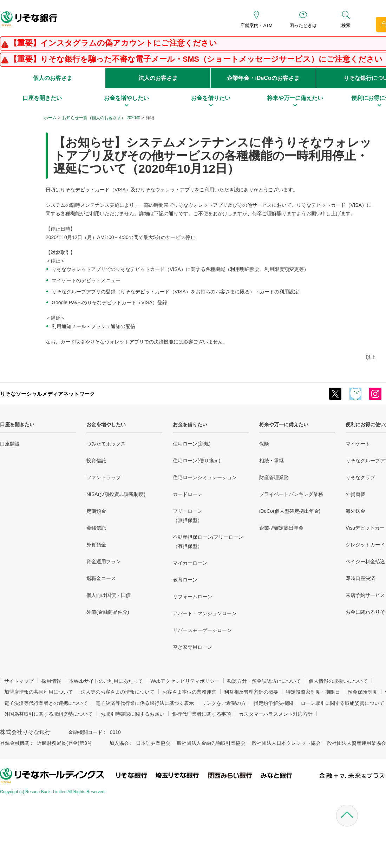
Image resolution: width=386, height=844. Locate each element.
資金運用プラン (103, 561)
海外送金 (355, 511)
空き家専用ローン (192, 647)
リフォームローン (192, 596)
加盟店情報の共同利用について (38, 692)
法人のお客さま (158, 78)
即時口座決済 (360, 578)
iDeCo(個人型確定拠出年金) (289, 511)
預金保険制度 (362, 692)
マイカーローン (190, 563)
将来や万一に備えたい (283, 424)
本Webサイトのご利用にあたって (106, 681)
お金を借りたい (190, 424)
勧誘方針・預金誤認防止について (264, 681)
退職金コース (101, 578)
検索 (346, 25)
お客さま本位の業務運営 (189, 692)
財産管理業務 (274, 477)
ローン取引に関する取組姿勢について (342, 703)
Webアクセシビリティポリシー (185, 681)
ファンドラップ (103, 477)
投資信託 (96, 460)
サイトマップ (19, 681)
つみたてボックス (106, 444)
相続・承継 (271, 460)
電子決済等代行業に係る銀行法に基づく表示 (145, 703)
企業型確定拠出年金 (281, 528)
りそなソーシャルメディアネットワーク (47, 394)
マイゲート (358, 444)
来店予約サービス (365, 595)
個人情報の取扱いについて (338, 681)
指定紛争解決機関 (273, 703)
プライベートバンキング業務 (291, 494)
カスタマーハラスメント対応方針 (276, 714)
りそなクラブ (360, 477)
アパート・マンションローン (205, 613)
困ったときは (303, 25)
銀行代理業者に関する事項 (201, 714)
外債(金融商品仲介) (107, 612)
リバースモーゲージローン (202, 630)
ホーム (50, 117)
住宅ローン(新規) (191, 444)
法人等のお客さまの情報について (118, 692)
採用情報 (51, 681)
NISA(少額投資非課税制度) (115, 494)
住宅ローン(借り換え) (196, 460)
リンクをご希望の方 (224, 703)
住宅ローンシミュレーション (205, 477)
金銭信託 (96, 528)
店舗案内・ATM (256, 25)
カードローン (187, 494)
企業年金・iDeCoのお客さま (263, 78)
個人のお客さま (52, 78)
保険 (264, 444)
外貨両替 (355, 494)
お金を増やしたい (106, 424)
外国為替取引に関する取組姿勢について (48, 714)
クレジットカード (365, 544)
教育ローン (185, 580)
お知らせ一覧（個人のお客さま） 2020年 (101, 117)
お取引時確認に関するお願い (132, 714)
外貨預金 (96, 544)
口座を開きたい (17, 424)
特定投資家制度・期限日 (313, 692)
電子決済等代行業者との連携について (46, 703)
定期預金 (96, 511)
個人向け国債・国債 (108, 595)
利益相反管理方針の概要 (251, 692)
